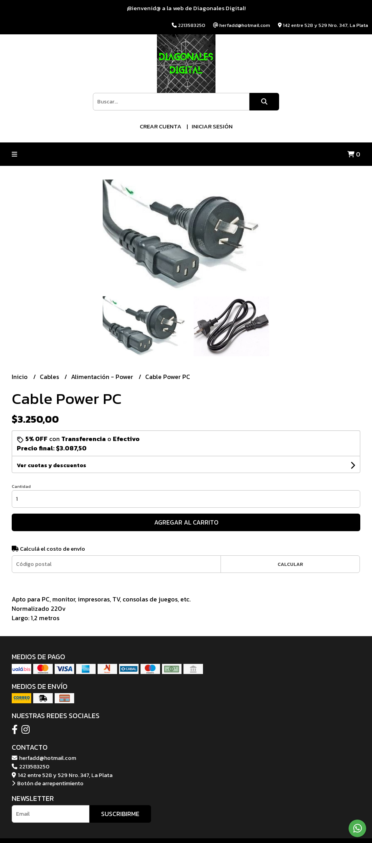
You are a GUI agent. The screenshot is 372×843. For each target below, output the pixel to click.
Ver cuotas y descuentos (51, 465)
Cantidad (21, 486)
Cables (50, 376)
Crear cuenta (161, 126)
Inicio (20, 376)
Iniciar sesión (212, 126)
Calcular (290, 564)
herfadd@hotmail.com (44, 758)
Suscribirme (120, 813)
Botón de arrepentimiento (48, 783)
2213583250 (31, 766)
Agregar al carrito (186, 522)
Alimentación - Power (103, 376)
